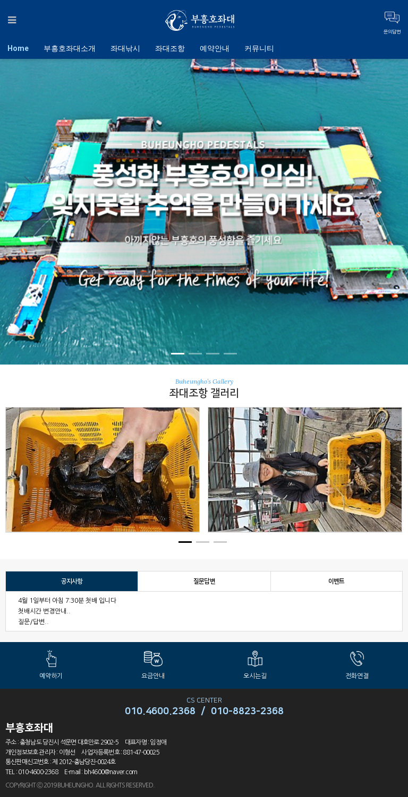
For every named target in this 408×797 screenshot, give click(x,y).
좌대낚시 (125, 48)
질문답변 (204, 581)
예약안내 (215, 48)
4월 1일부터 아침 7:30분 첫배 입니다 (67, 600)
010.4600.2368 (160, 711)
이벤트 (336, 581)
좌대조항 (170, 48)
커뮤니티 (259, 48)
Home (18, 48)
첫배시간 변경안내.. (44, 611)
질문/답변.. (33, 622)
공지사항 (72, 581)
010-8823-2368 (247, 711)
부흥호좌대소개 (70, 48)
